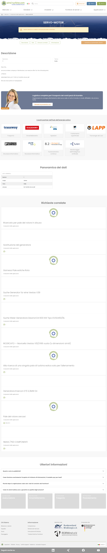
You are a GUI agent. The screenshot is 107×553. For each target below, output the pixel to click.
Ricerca (101, 4)
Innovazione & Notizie (34, 531)
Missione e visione (6, 526)
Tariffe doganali (25, 544)
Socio (2, 531)
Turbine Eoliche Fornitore (35, 534)
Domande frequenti (41, 544)
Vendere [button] (26, 10)
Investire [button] (47, 10)
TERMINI (13, 544)
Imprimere (7, 544)
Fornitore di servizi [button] (72, 10)
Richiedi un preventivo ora (43, 104)
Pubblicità (32, 544)
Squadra (3, 529)
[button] (28, 4)
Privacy (18, 544)
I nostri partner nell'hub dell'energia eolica (54, 120)
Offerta (91, 4)
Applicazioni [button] (98, 10)
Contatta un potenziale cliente (94, 42)
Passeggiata (4, 534)
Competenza (31, 526)
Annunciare (81, 4)
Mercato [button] (5, 10)
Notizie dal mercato (33, 529)
